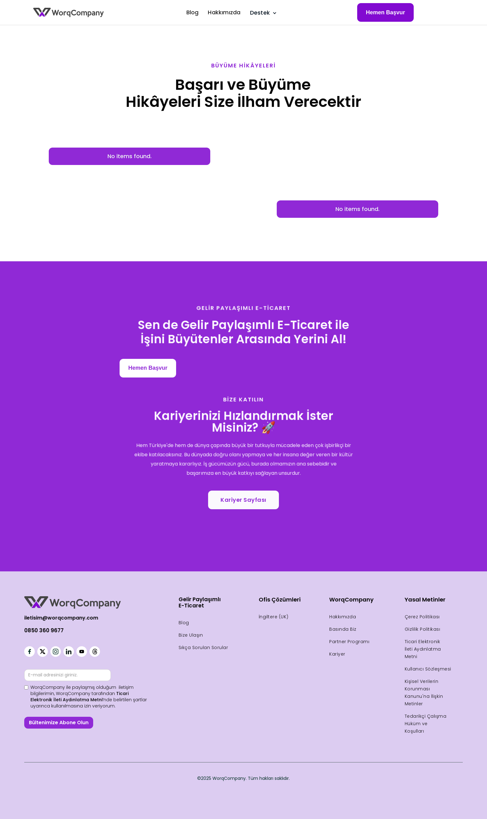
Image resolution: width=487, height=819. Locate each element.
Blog (192, 12)
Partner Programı (349, 641)
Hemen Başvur (385, 12)
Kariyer (337, 654)
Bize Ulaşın (191, 635)
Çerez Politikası (422, 617)
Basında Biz (343, 629)
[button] (262, 12)
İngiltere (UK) (274, 617)
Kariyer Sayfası (243, 500)
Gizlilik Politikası (422, 629)
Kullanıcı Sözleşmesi (428, 669)
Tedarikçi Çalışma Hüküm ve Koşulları (426, 723)
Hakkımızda (224, 12)
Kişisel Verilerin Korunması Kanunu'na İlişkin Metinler (424, 692)
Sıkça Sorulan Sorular (203, 647)
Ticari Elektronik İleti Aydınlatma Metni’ (79, 696)
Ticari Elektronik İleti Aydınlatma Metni (423, 649)
